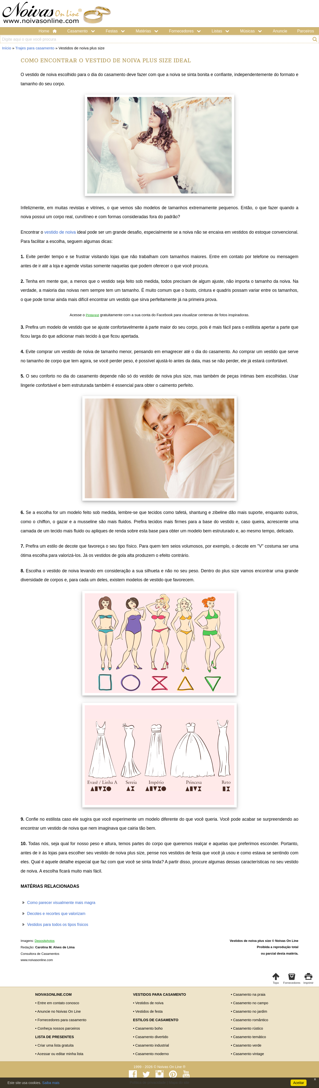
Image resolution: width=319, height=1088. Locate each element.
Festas (116, 31)
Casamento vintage (248, 1054)
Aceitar (298, 1083)
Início (6, 48)
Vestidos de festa (149, 1011)
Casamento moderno (152, 1054)
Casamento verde (247, 1045)
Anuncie (280, 31)
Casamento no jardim (250, 1011)
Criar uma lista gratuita (55, 1045)
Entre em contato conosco (58, 1003)
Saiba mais (50, 1083)
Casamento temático (249, 1037)
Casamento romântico (250, 1020)
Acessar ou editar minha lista (60, 1054)
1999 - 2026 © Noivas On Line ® (159, 1067)
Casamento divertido (151, 1037)
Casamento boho (149, 1028)
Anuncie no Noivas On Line (59, 1011)
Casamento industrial (152, 1045)
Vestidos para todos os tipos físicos (57, 924)
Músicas (251, 31)
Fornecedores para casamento (61, 1020)
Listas (221, 31)
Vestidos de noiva (149, 1003)
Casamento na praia (249, 994)
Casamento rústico (248, 1028)
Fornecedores (185, 31)
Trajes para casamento (35, 48)
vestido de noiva (60, 232)
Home (48, 31)
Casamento (81, 31)
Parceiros (305, 31)
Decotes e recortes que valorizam (56, 913)
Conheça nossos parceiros (58, 1028)
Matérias (147, 31)
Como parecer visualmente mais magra (61, 902)
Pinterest (92, 315)
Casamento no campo (250, 1003)
